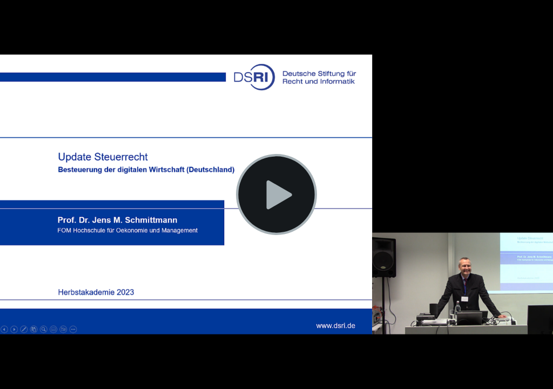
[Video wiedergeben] (276, 194)
